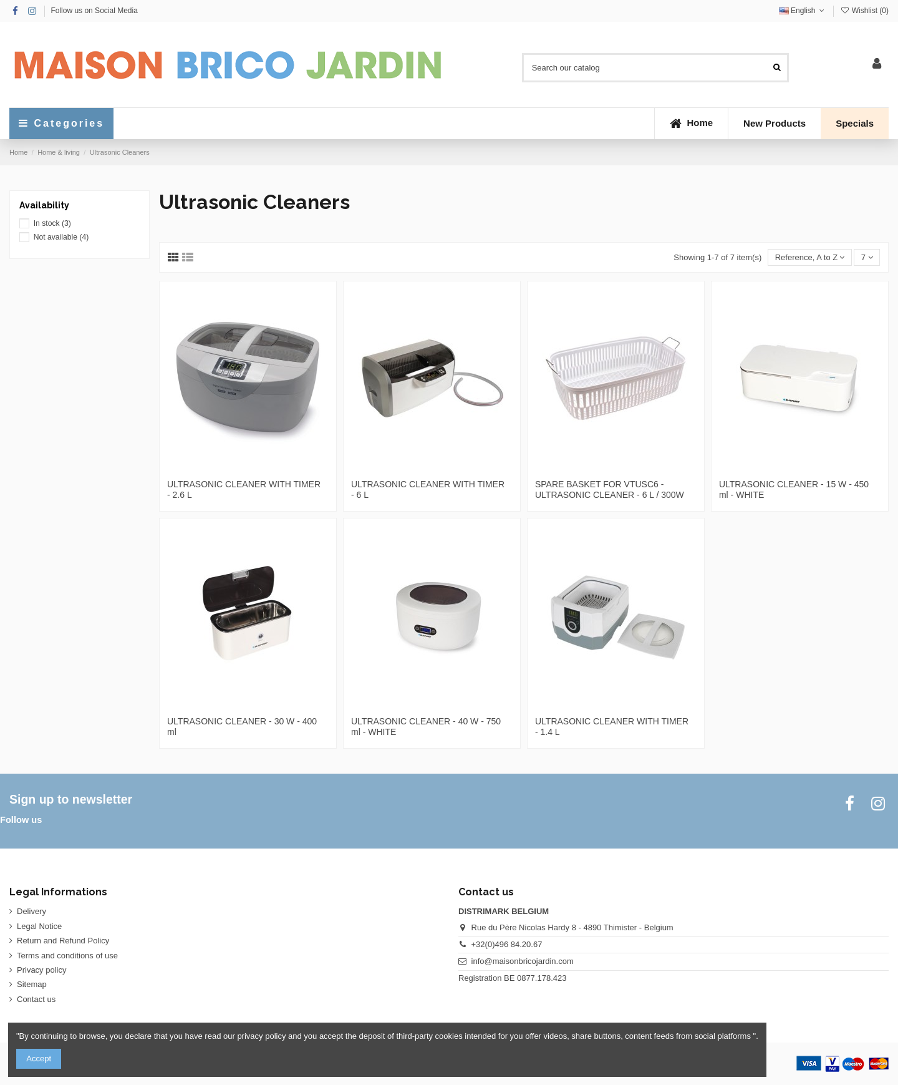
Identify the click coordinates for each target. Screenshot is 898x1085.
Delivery (31, 911)
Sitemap (32, 984)
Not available (61, 237)
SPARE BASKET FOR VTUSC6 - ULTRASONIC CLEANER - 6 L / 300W (609, 489)
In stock (52, 223)
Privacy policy (41, 970)
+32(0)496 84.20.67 (507, 944)
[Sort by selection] (809, 257)
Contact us (36, 999)
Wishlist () (864, 10)
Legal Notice (39, 926)
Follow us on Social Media (94, 10)
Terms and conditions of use (67, 955)
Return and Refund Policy (63, 940)
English (803, 10)
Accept (38, 1058)
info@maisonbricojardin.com (522, 961)
